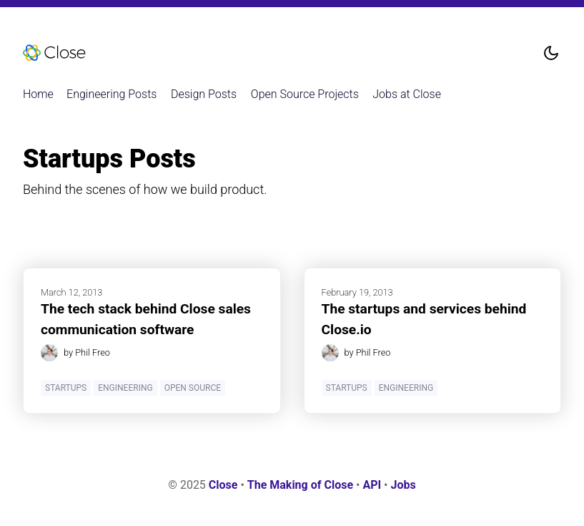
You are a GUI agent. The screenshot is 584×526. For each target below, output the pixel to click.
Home (38, 94)
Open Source (192, 388)
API (371, 485)
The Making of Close (300, 485)
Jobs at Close (406, 94)
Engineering (125, 388)
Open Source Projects (305, 94)
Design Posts (204, 94)
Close (223, 485)
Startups (65, 388)
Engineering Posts (111, 94)
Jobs (402, 485)
